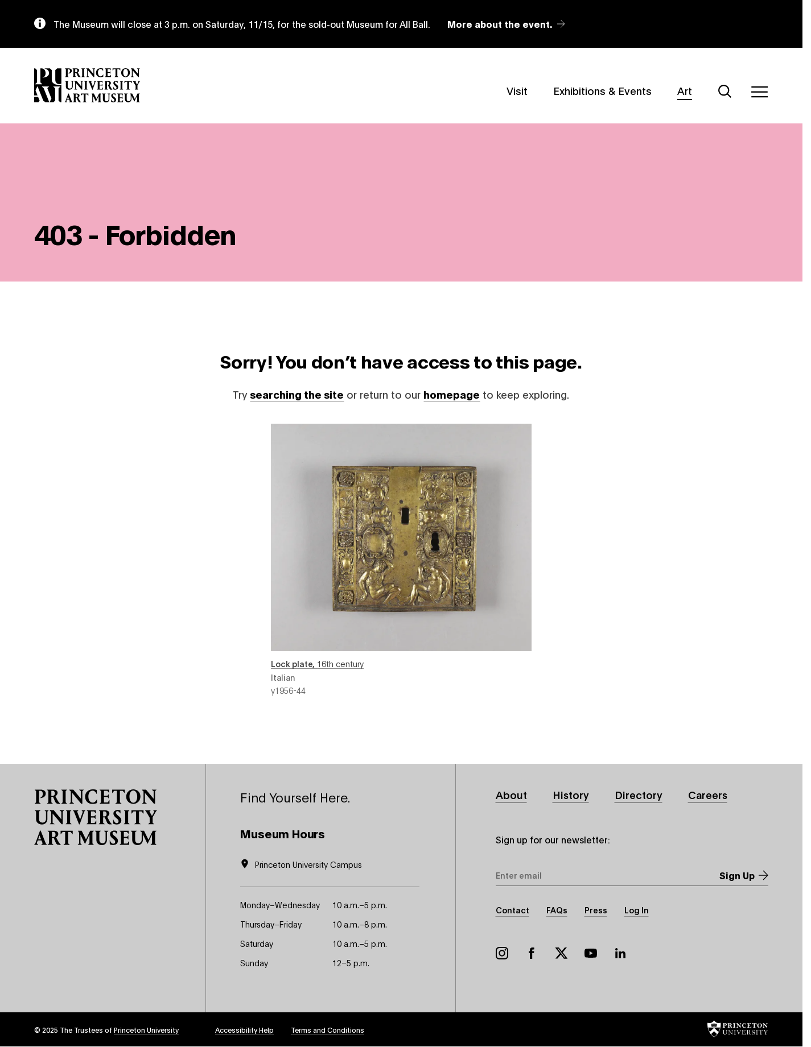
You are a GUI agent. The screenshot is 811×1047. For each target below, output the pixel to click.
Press (595, 909)
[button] (95, 817)
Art (684, 90)
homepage (451, 395)
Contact (512, 909)
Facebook (531, 953)
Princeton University (146, 1029)
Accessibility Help (244, 1029)
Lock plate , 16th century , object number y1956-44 (401, 560)
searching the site (297, 395)
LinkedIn (620, 953)
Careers (707, 794)
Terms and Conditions (327, 1029)
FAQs (556, 909)
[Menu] (759, 91)
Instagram (502, 953)
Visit (517, 90)
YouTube (590, 953)
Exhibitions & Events (602, 90)
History (571, 794)
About (511, 794)
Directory (638, 794)
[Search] (725, 91)
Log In (636, 909)
